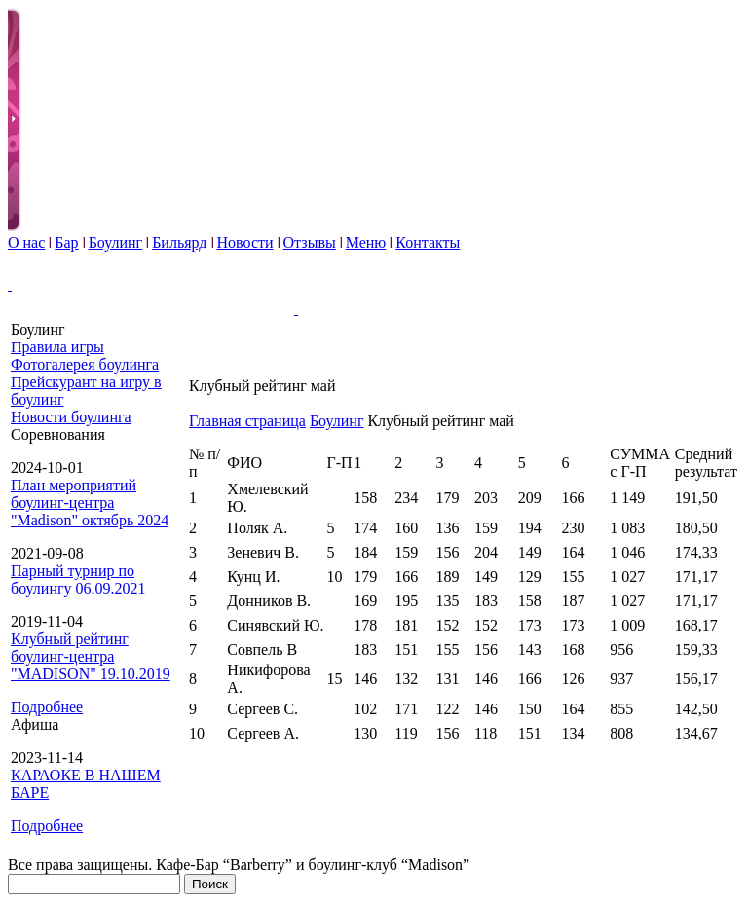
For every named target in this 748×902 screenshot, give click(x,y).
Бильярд (179, 243)
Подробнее (47, 707)
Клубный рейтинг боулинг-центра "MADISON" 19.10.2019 (90, 656)
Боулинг (116, 243)
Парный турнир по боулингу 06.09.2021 (78, 579)
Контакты (427, 243)
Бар (66, 243)
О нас (26, 243)
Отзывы (309, 243)
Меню (366, 243)
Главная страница (247, 421)
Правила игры (57, 347)
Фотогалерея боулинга (85, 364)
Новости (245, 243)
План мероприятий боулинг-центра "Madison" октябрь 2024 (89, 502)
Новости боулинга (71, 417)
